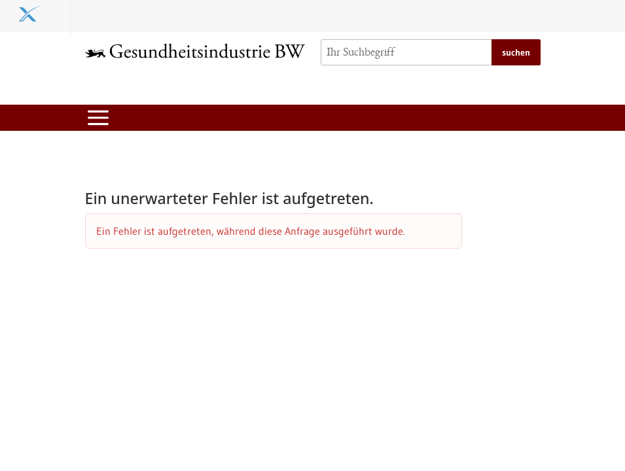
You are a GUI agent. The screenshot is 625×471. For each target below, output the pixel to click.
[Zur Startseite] (195, 50)
